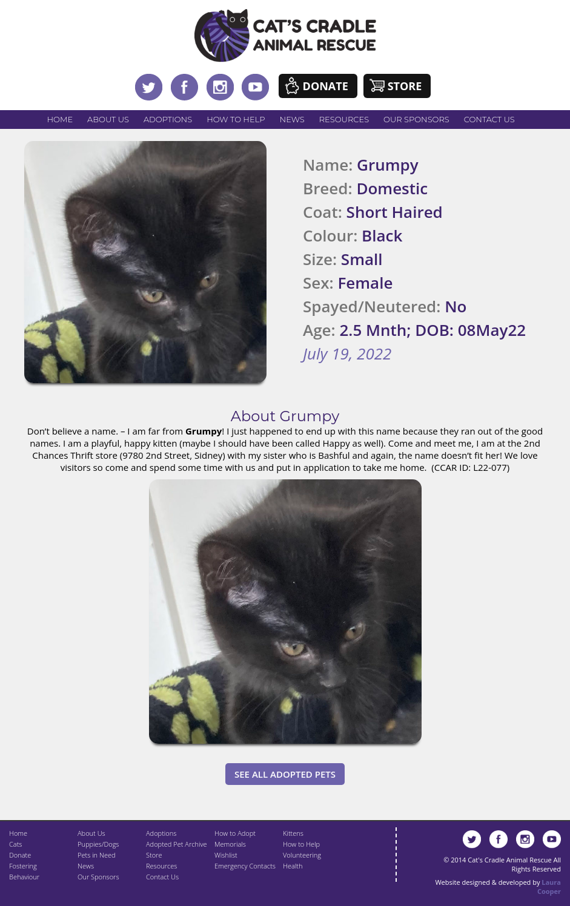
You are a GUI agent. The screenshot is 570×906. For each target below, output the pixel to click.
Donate (325, 86)
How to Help (236, 119)
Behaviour (24, 876)
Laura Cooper (549, 887)
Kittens (293, 833)
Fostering (23, 865)
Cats (15, 844)
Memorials (230, 844)
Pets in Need (97, 854)
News (292, 119)
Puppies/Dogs (98, 844)
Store (405, 86)
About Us (108, 119)
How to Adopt (235, 833)
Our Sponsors (416, 119)
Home (60, 119)
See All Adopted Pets (285, 774)
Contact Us (489, 119)
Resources (344, 119)
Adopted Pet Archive (176, 844)
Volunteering (302, 854)
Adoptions (168, 119)
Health (292, 865)
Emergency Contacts (245, 865)
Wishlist (225, 854)
